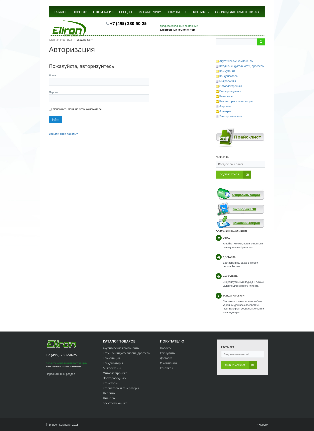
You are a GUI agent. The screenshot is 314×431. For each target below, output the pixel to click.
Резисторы (226, 96)
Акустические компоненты (236, 61)
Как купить (167, 353)
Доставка (166, 358)
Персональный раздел (60, 374)
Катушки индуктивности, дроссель (241, 66)
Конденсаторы (228, 76)
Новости (166, 348)
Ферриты (225, 106)
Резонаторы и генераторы (236, 101)
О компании (168, 363)
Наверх (262, 424)
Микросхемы (227, 81)
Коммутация (227, 71)
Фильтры (225, 111)
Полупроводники (230, 91)
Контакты (166, 368)
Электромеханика (230, 116)
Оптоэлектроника (230, 86)
